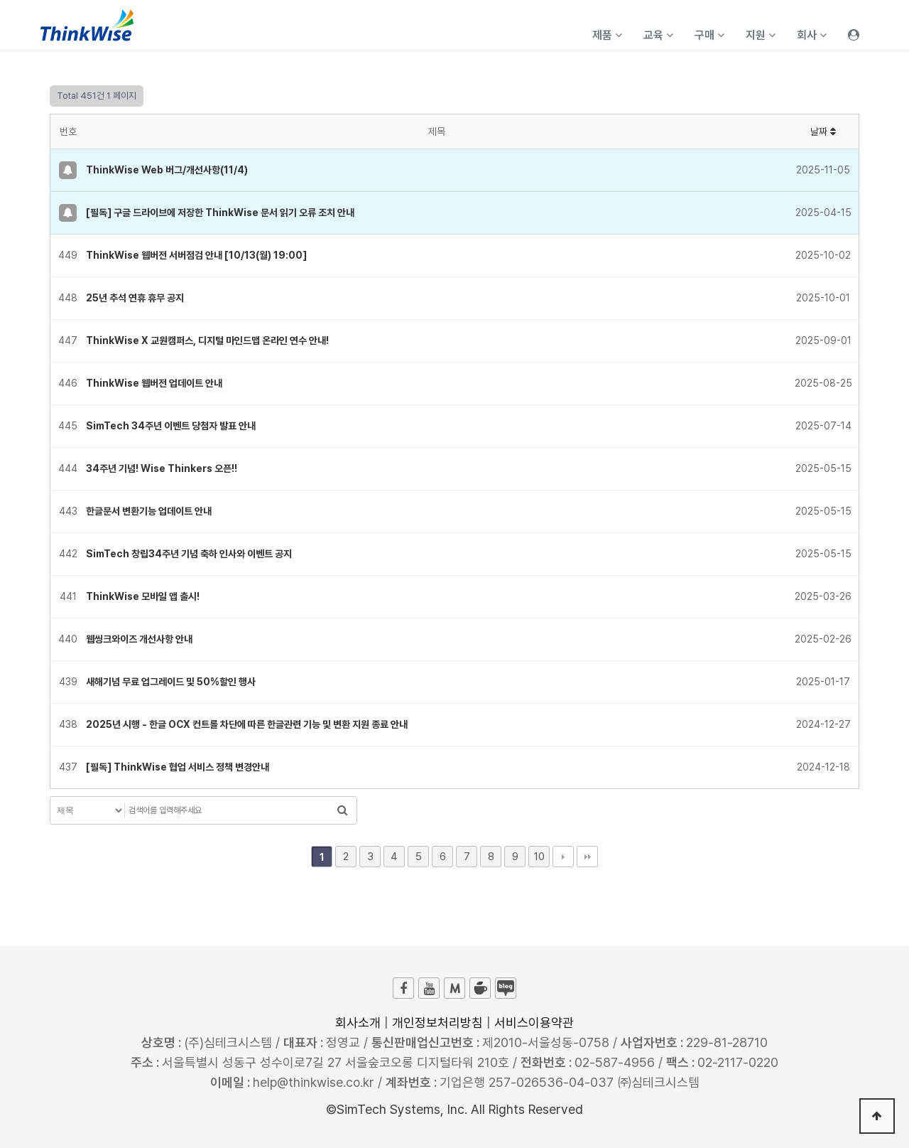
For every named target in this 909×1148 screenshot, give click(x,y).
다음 (563, 856)
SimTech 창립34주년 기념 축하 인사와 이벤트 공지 (189, 553)
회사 (812, 35)
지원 (760, 35)
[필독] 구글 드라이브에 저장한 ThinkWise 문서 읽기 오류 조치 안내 (220, 212)
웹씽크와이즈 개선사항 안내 (139, 639)
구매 (709, 35)
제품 (607, 35)
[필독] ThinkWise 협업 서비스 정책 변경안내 (177, 767)
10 (539, 856)
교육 (658, 35)
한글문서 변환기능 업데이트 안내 (149, 511)
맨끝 (587, 856)
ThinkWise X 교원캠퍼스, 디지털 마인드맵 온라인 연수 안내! (207, 340)
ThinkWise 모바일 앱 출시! (143, 596)
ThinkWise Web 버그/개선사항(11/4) (167, 170)
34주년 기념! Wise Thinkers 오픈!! (161, 468)
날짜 (823, 131)
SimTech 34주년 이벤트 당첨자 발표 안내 (171, 425)
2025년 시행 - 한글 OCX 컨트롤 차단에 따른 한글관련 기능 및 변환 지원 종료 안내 (247, 724)
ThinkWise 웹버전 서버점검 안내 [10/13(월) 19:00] (196, 255)
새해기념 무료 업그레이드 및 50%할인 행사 (171, 681)
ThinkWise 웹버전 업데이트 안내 (154, 383)
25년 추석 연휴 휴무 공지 (135, 298)
